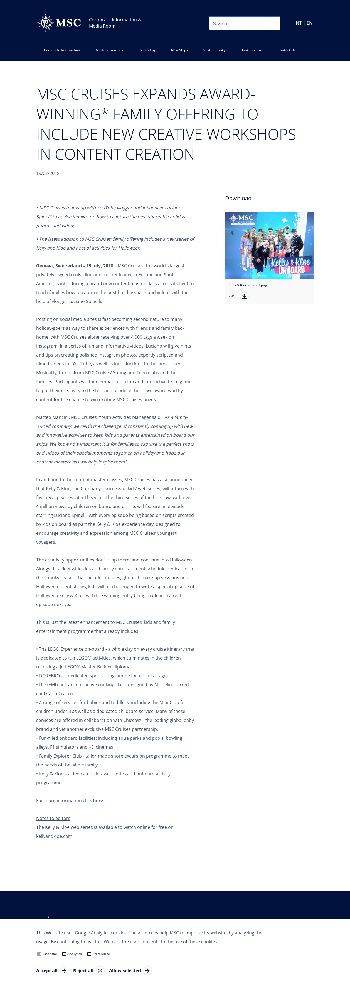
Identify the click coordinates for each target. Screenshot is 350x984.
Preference (101, 953)
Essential (49, 953)
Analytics (74, 953)
